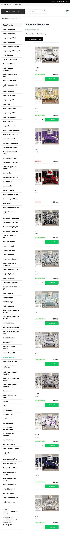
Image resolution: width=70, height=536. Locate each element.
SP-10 (50, 194)
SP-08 (50, 322)
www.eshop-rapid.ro (40, 534)
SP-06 (29, 364)
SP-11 (28, 194)
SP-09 (29, 237)
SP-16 (50, 110)
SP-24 (29, 407)
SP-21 (50, 279)
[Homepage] (1, 4)
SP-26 (28, 68)
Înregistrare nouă (64, 1)
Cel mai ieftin (30, 34)
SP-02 (50, 237)
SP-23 (50, 407)
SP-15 (28, 151)
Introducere (5, 18)
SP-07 (28, 279)
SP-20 (28, 322)
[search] (44, 12)
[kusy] (30, 81)
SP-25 (50, 365)
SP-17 (28, 110)
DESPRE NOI (7, 5)
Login (54, 1)
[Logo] (13, 11)
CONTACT (25, 5)
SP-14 (50, 151)
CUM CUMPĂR (16, 5)
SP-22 (39, 450)
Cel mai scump (41, 34)
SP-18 (50, 68)
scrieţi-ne (8, 525)
